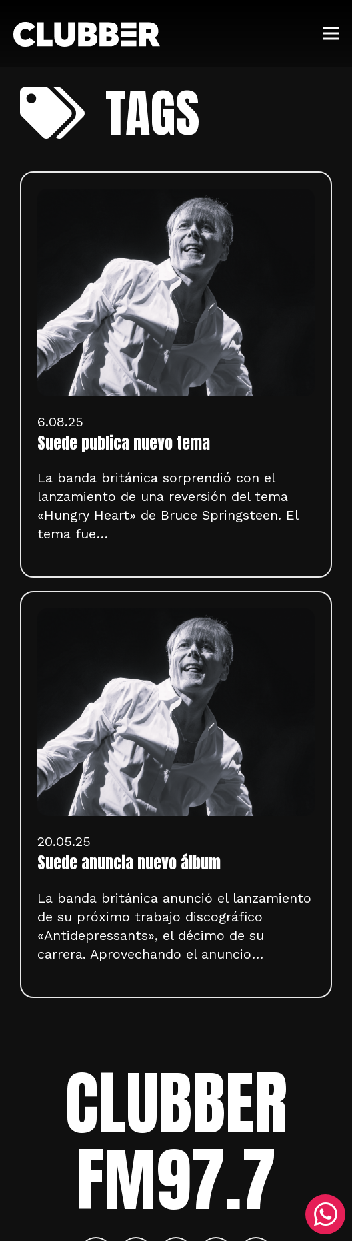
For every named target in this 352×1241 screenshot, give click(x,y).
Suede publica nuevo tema (123, 443)
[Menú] (330, 33)
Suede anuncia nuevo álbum (129, 863)
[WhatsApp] (325, 1214)
